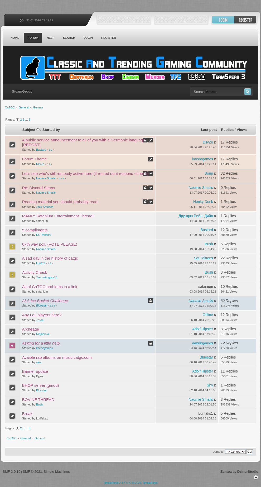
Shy (210, 385)
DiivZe (208, 142)
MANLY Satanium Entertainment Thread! (58, 216)
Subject (31, 130)
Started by (51, 130)
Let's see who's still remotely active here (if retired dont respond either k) (85, 173)
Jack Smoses (44, 206)
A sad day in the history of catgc (50, 258)
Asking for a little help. (41, 343)
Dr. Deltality (43, 234)
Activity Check (34, 272)
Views (242, 130)
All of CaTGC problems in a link (49, 286)
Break (27, 413)
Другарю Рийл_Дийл (195, 216)
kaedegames (202, 159)
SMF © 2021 (32, 472)
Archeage (30, 329)
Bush (209, 244)
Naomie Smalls (46, 178)
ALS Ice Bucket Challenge (45, 300)
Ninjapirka (42, 334)
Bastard (41, 149)
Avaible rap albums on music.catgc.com (57, 357)
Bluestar (41, 305)
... (27, 119)
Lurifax (40, 263)
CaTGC (133, 68)
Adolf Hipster (202, 329)
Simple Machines (56, 472)
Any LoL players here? (42, 315)
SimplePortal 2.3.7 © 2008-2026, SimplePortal (131, 482)
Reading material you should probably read (60, 201)
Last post (209, 130)
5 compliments (35, 230)
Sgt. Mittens (203, 258)
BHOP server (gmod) (40, 385)
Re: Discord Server (39, 187)
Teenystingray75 (46, 277)
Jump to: (218, 451)
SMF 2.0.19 (11, 472)
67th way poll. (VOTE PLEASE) (49, 244)
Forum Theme (34, 159)
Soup (209, 173)
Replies (227, 130)
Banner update (35, 371)
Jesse (40, 320)
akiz (38, 362)
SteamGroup (22, 91)
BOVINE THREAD (38, 399)
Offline (207, 315)
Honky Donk (203, 202)
